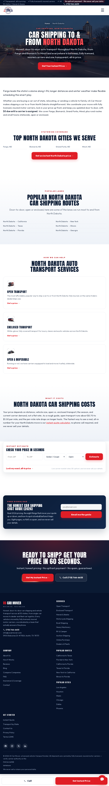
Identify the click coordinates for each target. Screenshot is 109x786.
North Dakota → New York (67, 227)
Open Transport (63, 618)
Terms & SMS (8, 748)
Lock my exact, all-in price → (20, 480)
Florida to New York (64, 672)
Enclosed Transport (64, 622)
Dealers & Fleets (63, 656)
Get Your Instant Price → (54, 65)
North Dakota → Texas (12, 232)
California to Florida (64, 676)
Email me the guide (81, 526)
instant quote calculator (63, 434)
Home (47, 23)
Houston (60, 703)
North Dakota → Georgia (66, 236)
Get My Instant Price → (38, 589)
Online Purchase (63, 652)
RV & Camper (62, 643)
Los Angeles (61, 699)
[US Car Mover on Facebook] (5, 758)
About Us (7, 667)
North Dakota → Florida (13, 236)
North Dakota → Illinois (66, 232)
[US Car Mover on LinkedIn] (25, 758)
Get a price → (13, 309)
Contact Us (7, 740)
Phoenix (59, 720)
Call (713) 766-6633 (71, 589)
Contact (6, 697)
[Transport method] (75, 468)
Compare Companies (12, 684)
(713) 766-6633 (72, 4)
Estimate (94, 468)
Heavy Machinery (63, 639)
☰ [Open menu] (102, 10)
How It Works (9, 672)
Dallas (59, 716)
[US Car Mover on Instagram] (12, 758)
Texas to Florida (63, 680)
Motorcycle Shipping (65, 631)
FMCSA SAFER (8, 774)
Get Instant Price (81, 780)
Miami (59, 707)
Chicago (59, 712)
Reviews (6, 676)
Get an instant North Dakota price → (54, 161)
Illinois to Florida (63, 688)
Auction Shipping (63, 647)
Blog (5, 680)
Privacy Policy (9, 744)
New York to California (65, 684)
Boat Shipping (62, 635)
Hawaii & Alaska (63, 626)
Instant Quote (9, 732)
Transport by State (11, 736)
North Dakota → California (14, 227)
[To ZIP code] (34, 468)
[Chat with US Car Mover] (102, 779)
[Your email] (81, 519)
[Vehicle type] (54, 468)
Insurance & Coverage (12, 693)
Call (28, 780)
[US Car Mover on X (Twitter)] (18, 758)
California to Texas (64, 667)
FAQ (5, 688)
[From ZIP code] (15, 468)
